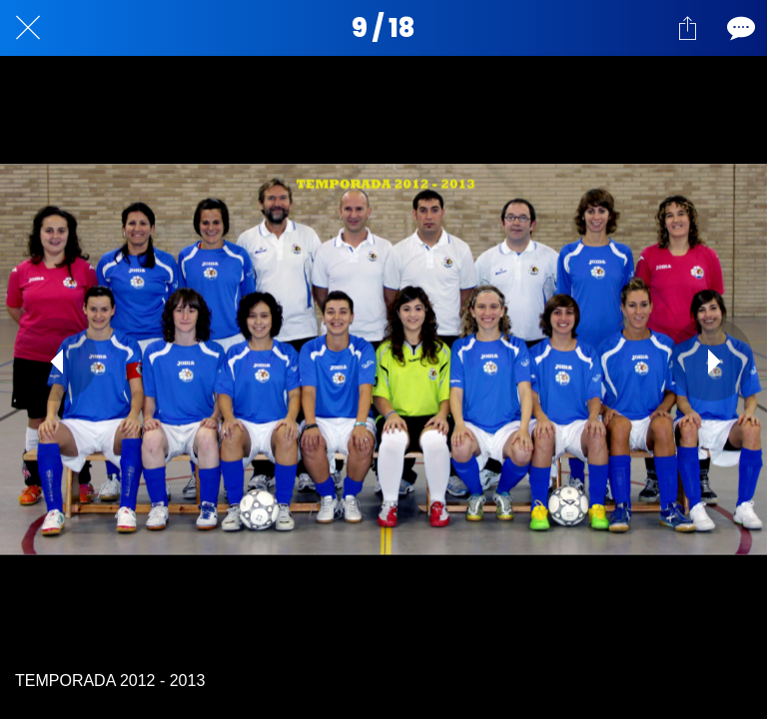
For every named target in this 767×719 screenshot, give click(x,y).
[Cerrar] (28, 28)
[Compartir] (687, 28)
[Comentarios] (739, 28)
